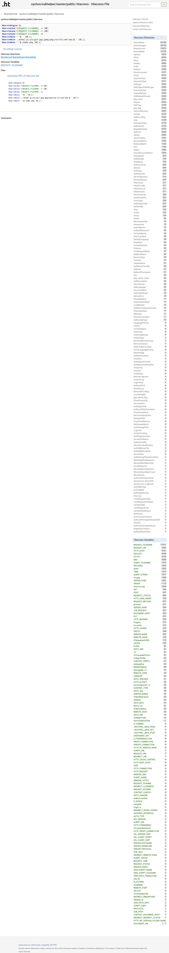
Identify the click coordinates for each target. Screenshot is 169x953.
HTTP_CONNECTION (150, 768)
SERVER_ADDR (150, 607)
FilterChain (150, 182)
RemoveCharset (150, 343)
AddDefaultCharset (150, 96)
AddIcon (150, 269)
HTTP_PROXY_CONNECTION (150, 831)
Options (150, 54)
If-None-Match (150, 708)
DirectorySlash (150, 236)
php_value (150, 99)
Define (150, 218)
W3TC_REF (150, 714)
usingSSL (150, 804)
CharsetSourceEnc (150, 317)
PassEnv (150, 370)
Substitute (150, 331)
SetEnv (150, 149)
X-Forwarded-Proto (150, 655)
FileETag (150, 105)
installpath (150, 884)
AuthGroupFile (150, 197)
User (150, 120)
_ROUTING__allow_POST (150, 732)
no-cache (150, 625)
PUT (150, 616)
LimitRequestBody (150, 251)
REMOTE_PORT (150, 887)
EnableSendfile (150, 442)
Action (150, 212)
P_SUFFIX (150, 801)
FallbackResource (150, 230)
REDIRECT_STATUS (150, 595)
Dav (150, 275)
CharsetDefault (150, 311)
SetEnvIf (150, 132)
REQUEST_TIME (150, 861)
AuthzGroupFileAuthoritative (150, 457)
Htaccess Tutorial (140, 19)
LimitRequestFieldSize (150, 501)
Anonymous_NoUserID (150, 481)
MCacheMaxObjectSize (150, 469)
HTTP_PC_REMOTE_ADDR (150, 747)
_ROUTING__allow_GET (150, 729)
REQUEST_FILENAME (12, 65)
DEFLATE (150, 553)
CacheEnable (150, 504)
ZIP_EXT (150, 890)
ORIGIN (150, 583)
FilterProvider (150, 185)
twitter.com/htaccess (142, 29)
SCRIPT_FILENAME (150, 562)
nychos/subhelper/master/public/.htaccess (41, 14)
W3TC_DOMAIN (150, 795)
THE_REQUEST (150, 610)
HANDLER (150, 676)
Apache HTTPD (49, 945)
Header (150, 63)
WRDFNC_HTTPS (150, 780)
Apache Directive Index (143, 22)
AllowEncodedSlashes (150, 445)
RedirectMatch (150, 144)
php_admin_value (150, 278)
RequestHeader (150, 129)
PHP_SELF (150, 852)
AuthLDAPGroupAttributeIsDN (150, 519)
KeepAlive (150, 242)
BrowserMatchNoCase (150, 340)
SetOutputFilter (150, 123)
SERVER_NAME (150, 634)
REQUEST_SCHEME (150, 789)
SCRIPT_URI (150, 822)
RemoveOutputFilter (150, 415)
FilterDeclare (150, 191)
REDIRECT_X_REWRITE (150, 786)
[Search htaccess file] (144, 4)
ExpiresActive (150, 78)
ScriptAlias (150, 373)
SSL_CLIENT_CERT (150, 840)
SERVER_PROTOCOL (150, 849)
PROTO (150, 631)
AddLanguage (150, 287)
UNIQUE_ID (150, 899)
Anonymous (150, 224)
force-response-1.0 (150, 685)
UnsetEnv (150, 358)
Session (150, 167)
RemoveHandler (150, 221)
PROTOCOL (150, 908)
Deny (150, 60)
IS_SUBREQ (150, 723)
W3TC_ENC (150, 649)
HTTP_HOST (150, 550)
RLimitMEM (150, 490)
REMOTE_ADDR (150, 637)
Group (150, 215)
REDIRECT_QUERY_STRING (150, 810)
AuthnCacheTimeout (150, 516)
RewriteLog (150, 388)
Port (150, 146)
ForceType (150, 200)
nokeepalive (150, 664)
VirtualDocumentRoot (150, 152)
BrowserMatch (150, 141)
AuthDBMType (150, 487)
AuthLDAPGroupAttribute (150, 525)
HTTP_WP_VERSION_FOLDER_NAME (150, 921)
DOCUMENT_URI (149, 923)
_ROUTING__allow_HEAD (150, 726)
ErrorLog (150, 495)
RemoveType (150, 257)
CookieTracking (150, 433)
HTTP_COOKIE (150, 628)
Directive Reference (141, 26)
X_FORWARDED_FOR (150, 738)
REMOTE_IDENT (150, 867)
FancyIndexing (150, 233)
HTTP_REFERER (150, 619)
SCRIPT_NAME (150, 777)
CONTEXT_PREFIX (150, 661)
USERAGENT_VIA (150, 735)
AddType (150, 84)
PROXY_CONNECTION (150, 741)
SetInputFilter (150, 418)
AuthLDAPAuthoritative (150, 478)
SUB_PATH (150, 911)
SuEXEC (150, 522)
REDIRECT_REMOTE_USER (150, 855)
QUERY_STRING (150, 574)
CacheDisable (150, 394)
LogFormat (150, 382)
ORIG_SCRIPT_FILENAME (150, 872)
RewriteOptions (150, 179)
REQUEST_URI (150, 547)
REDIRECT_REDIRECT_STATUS (150, 917)
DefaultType (150, 337)
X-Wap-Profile (150, 658)
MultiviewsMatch (150, 424)
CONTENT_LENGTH (150, 792)
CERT (150, 765)
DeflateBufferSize (150, 492)
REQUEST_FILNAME (150, 783)
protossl (150, 604)
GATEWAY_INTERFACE (150, 813)
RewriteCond (10, 14)
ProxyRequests (150, 466)
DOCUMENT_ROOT (150, 613)
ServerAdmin (150, 403)
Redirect (150, 69)
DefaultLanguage (150, 239)
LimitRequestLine (150, 507)
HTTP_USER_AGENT (150, 598)
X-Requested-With (150, 640)
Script (150, 75)
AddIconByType (150, 319)
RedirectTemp (150, 164)
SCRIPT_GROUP (150, 858)
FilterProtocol (150, 188)
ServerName (150, 284)
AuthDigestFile (150, 406)
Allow (150, 57)
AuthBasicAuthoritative (150, 364)
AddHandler (150, 158)
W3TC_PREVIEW (150, 679)
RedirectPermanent (150, 272)
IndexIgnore (150, 155)
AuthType (150, 170)
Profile (150, 646)
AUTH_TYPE (150, 816)
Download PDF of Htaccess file (23, 76)
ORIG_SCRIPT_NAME (150, 869)
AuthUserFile (150, 173)
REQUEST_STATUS (150, 864)
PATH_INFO (150, 702)
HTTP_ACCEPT (150, 682)
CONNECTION (150, 717)
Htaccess (36, 945)
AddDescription (150, 281)
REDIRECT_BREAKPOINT (150, 896)
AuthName (150, 161)
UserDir (150, 325)
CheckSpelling (150, 299)
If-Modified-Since (150, 696)
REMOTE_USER (150, 673)
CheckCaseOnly (150, 400)
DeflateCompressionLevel (150, 308)
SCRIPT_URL (150, 750)
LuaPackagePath (150, 427)
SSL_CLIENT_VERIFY (150, 837)
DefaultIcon (150, 296)
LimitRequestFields (150, 498)
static (150, 568)
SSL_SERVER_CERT (150, 834)
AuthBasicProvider (150, 266)
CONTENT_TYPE (150, 688)
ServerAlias (150, 454)
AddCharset (150, 126)
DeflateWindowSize (150, 531)
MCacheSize (150, 475)
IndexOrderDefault (150, 302)
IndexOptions (150, 227)
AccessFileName (150, 439)
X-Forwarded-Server (150, 828)
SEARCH (150, 699)
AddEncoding (150, 117)
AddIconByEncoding (150, 346)
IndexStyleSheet (150, 293)
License (18, 49)
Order (150, 66)
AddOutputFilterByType (150, 87)
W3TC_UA (150, 705)
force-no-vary (150, 586)
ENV (150, 559)
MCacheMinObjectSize (150, 463)
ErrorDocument (150, 72)
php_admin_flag (150, 397)
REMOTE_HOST (150, 711)
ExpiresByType (150, 93)
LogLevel (150, 430)
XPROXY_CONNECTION (150, 744)
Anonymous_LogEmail (150, 484)
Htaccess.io (24, 945)
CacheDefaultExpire (150, 510)
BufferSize (150, 513)
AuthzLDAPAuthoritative (150, 409)
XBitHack (150, 314)
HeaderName (150, 263)
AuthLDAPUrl (150, 385)
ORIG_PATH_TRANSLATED (150, 875)
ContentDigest (150, 328)
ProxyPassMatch (150, 412)
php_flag (150, 108)
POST (150, 592)
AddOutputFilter (150, 203)
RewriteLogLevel (150, 376)
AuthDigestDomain (150, 436)
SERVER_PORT (150, 580)
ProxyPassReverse (150, 421)
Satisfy (150, 135)
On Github (8, 49)
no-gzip (150, 577)
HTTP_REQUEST (150, 771)
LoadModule (150, 305)
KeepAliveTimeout (150, 528)
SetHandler (150, 206)
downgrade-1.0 (150, 670)
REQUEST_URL (150, 753)
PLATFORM (150, 881)
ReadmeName (150, 254)
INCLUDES (150, 565)
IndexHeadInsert (150, 334)
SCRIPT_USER (150, 905)
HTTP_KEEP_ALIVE (150, 762)
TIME (150, 571)
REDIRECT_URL (150, 756)
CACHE (150, 643)
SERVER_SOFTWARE (150, 843)
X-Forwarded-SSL (150, 893)
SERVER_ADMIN (150, 694)
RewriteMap (150, 352)
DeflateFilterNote (150, 355)
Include (150, 114)
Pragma (150, 622)
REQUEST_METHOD (150, 601)
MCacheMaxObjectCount (150, 472)
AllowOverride (150, 194)
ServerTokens (150, 138)
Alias (150, 209)
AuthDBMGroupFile (150, 451)
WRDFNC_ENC (150, 774)
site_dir (150, 878)
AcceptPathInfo (150, 245)
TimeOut (150, 260)
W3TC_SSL (150, 691)
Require (150, 102)
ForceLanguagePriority (150, 349)
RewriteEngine (19, 57)
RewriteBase (150, 51)
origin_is (150, 807)
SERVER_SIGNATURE (150, 846)
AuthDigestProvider (150, 361)
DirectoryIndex (150, 90)
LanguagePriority (150, 322)
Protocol (150, 248)
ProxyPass (150, 367)
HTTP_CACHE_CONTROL (150, 759)
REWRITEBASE (150, 667)
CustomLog (150, 379)
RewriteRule (31, 57)
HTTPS (150, 556)
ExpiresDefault (150, 81)
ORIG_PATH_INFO (150, 902)
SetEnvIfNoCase (150, 111)
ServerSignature (150, 176)
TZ (150, 652)
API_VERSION (150, 819)
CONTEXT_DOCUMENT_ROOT (150, 914)
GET (150, 589)
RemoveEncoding (150, 391)
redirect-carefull (150, 798)
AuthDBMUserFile (150, 448)
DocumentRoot (150, 290)
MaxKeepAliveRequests (150, 460)
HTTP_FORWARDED (150, 825)
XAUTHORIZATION (150, 720)
